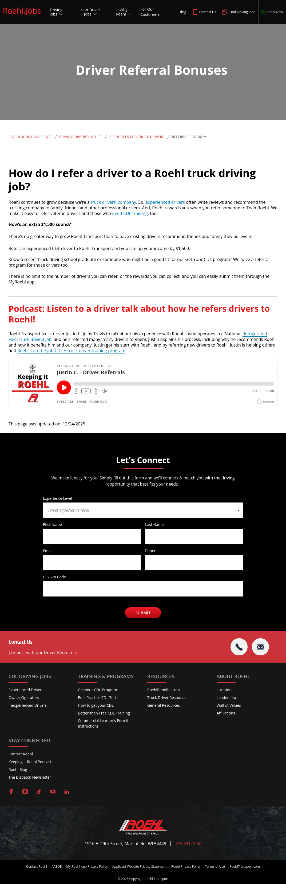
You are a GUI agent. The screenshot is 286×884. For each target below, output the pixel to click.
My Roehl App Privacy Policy (86, 866)
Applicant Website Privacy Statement (139, 866)
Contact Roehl (21, 754)
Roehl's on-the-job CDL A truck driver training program (71, 350)
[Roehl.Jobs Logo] (22, 15)
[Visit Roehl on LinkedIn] (66, 792)
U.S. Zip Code (54, 577)
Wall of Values (229, 705)
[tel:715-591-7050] (239, 646)
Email (48, 550)
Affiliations (226, 713)
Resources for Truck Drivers (136, 137)
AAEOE (55, 866)
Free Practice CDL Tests (98, 697)
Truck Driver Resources (167, 697)
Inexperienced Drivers (28, 705)
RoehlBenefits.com (163, 690)
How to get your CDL (96, 705)
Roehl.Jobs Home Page (30, 137)
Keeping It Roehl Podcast (30, 761)
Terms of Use (217, 866)
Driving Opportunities (80, 137)
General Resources (163, 705)
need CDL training (130, 213)
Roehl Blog (18, 769)
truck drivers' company (113, 202)
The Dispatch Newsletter (30, 777)
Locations (225, 690)
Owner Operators (24, 697)
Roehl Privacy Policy (186, 866)
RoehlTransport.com (247, 866)
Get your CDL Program (97, 690)
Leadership (226, 697)
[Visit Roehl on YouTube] (52, 792)
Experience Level (57, 498)
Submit (143, 612)
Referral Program (189, 137)
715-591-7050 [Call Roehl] (188, 844)
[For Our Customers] (154, 12)
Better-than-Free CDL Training (104, 713)
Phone (150, 550)
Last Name (154, 524)
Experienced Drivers (26, 690)
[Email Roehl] (260, 646)
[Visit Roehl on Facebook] (11, 792)
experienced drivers (165, 202)
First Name (52, 524)
